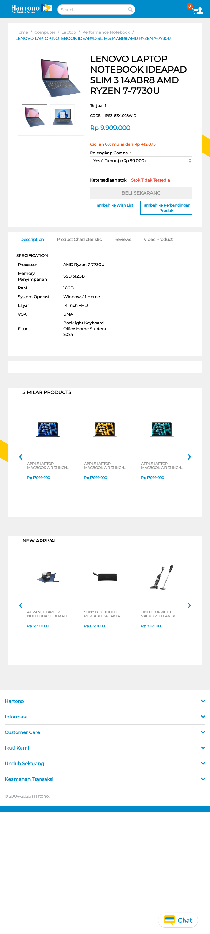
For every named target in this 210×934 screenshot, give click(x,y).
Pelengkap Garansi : (110, 152)
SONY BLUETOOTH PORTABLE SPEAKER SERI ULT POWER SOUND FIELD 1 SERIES (104, 614)
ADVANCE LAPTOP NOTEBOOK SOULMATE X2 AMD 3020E (47, 614)
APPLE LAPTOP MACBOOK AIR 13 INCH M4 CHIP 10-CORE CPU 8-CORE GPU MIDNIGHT (48, 466)
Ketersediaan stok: (130, 180)
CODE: (113, 116)
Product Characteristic (79, 239)
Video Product (158, 239)
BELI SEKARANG (141, 193)
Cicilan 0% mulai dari (122, 144)
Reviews (122, 239)
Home (21, 32)
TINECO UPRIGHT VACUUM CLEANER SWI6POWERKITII (158, 614)
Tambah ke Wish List (114, 205)
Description (32, 239)
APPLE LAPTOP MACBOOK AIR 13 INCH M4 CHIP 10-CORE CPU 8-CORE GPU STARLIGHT (105, 466)
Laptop (68, 32)
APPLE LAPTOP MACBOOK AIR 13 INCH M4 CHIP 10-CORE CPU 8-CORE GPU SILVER (161, 466)
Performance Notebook (106, 32)
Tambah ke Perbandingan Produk (166, 208)
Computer (44, 32)
